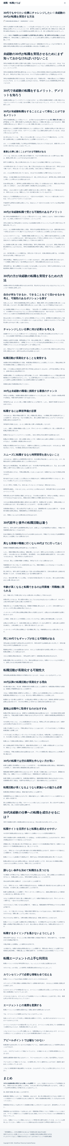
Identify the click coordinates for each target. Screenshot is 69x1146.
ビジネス (32, 21)
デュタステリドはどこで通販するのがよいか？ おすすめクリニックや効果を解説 (27, 1136)
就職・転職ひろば (11, 3)
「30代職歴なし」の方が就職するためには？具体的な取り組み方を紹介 (24, 1132)
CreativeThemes (30, 1143)
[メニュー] (65, 3)
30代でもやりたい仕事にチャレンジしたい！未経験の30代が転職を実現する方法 (27, 1134)
